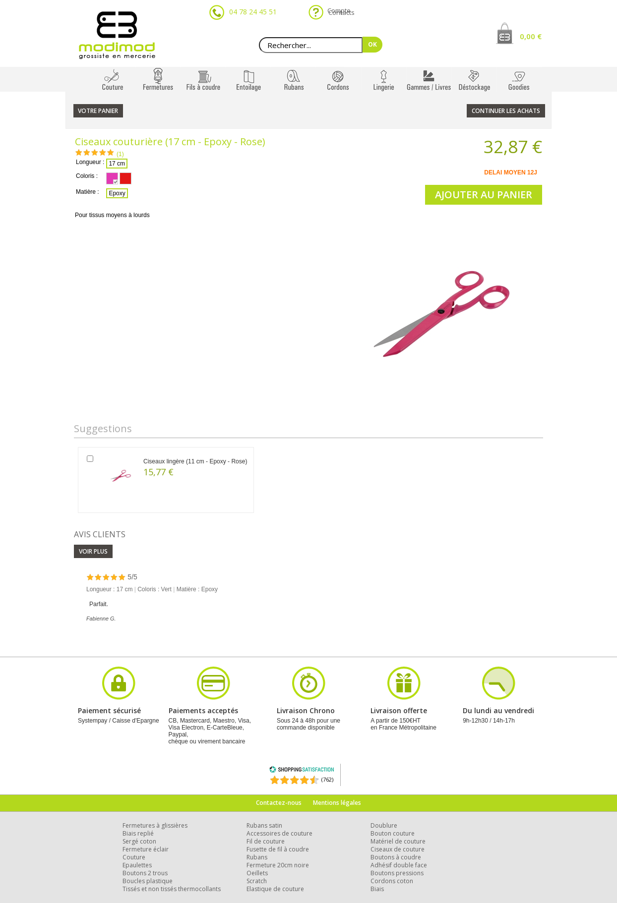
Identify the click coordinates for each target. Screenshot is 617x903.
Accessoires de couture (279, 833)
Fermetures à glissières (155, 825)
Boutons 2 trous (145, 873)
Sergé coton (139, 841)
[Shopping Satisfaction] (301, 771)
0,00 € (531, 36)
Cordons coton (391, 881)
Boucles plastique (148, 881)
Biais (377, 889)
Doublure (383, 825)
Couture (134, 857)
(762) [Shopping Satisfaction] (327, 779)
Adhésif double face (398, 865)
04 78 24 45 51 (253, 11)
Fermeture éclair (146, 849)
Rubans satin (264, 825)
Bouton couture (392, 833)
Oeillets (257, 873)
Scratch (257, 881)
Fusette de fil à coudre (278, 849)
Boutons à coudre (395, 857)
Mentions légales (337, 802)
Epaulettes (137, 865)
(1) (120, 154)
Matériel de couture (398, 841)
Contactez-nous (279, 802)
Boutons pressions (397, 873)
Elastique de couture (275, 889)
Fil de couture (266, 841)
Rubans (257, 857)
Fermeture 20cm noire (278, 865)
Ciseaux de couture (397, 849)
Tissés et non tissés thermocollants (172, 889)
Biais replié (138, 833)
